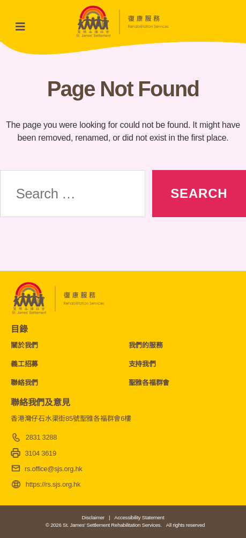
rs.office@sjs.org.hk (54, 469)
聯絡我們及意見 (40, 402)
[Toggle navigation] (24, 26)
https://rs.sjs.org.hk (53, 484)
